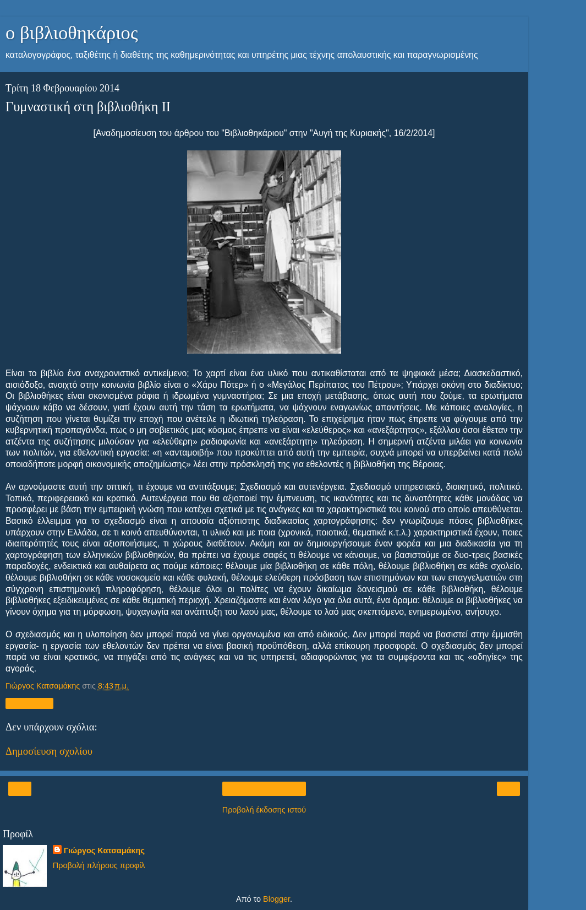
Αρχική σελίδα (264, 789)
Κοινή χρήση (29, 703)
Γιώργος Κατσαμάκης (104, 850)
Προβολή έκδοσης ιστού (264, 809)
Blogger (276, 899)
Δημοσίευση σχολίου (49, 751)
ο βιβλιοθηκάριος (72, 32)
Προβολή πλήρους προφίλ (99, 865)
